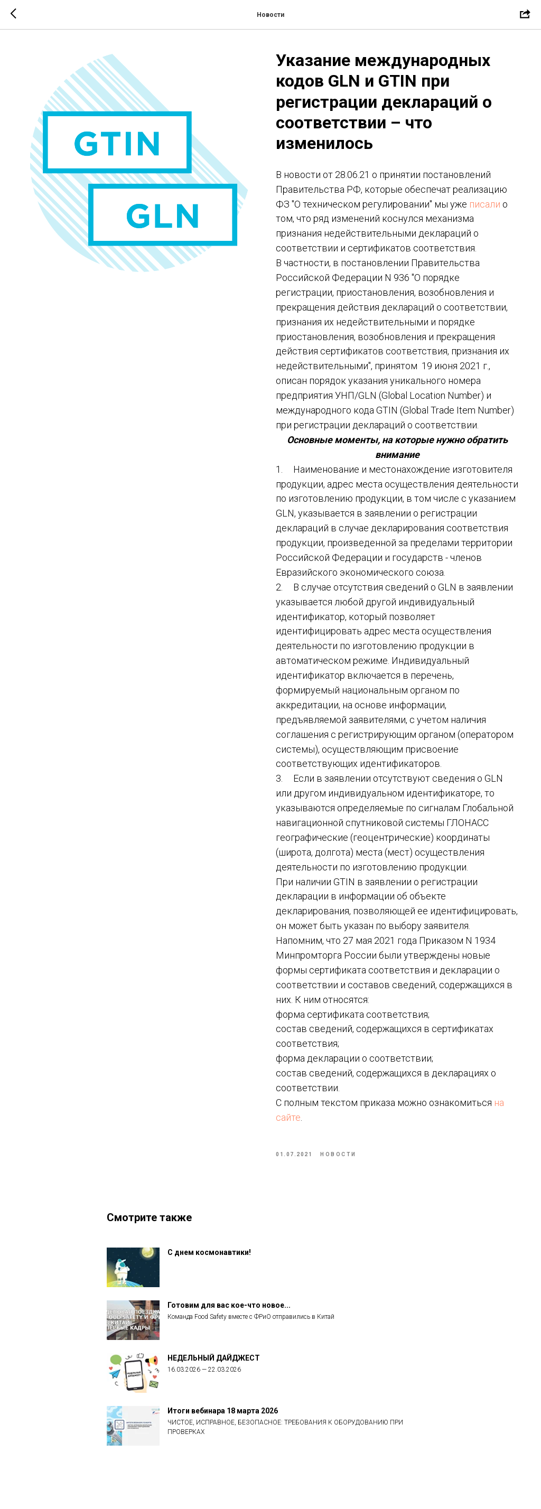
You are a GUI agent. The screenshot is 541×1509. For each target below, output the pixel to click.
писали (484, 204)
